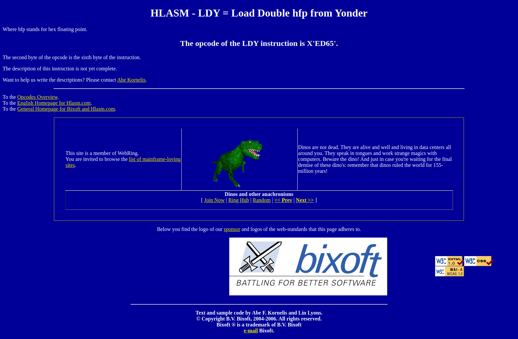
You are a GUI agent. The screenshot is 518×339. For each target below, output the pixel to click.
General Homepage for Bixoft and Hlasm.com (66, 109)
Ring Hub (238, 200)
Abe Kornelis (131, 80)
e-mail (251, 330)
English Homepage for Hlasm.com (54, 103)
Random (262, 200)
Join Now (214, 200)
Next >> (305, 200)
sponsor (232, 229)
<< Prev (283, 200)
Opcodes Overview (37, 97)
